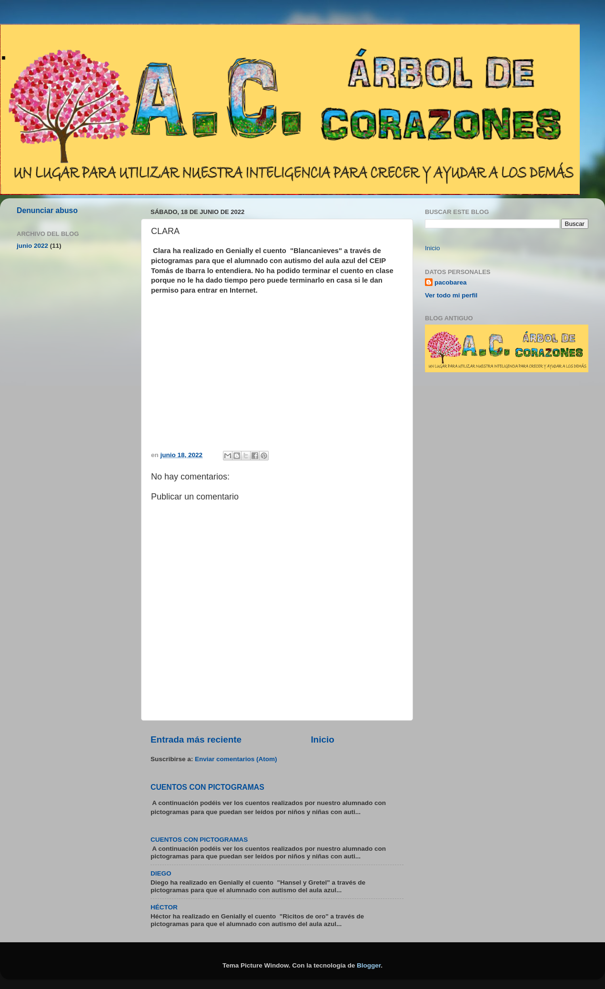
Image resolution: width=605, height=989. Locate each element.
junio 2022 (32, 245)
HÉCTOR (164, 907)
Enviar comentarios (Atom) (236, 759)
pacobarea (450, 282)
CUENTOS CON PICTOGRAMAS (207, 787)
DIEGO (161, 873)
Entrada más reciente (196, 739)
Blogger (369, 965)
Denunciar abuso (47, 210)
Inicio (322, 739)
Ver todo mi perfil (451, 295)
